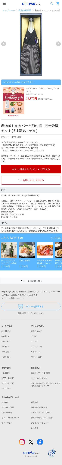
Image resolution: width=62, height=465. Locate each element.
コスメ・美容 (36, 357)
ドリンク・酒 (36, 347)
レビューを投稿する (31, 306)
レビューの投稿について (13, 298)
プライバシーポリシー (40, 423)
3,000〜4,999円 (7, 378)
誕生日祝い (5, 331)
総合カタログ (36, 331)
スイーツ (34, 341)
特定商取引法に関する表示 (42, 418)
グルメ (33, 336)
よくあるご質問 (7, 407)
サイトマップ (6, 423)
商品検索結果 (25, 10)
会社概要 (34, 428)
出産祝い (5, 347)
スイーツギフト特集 (39, 378)
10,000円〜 (6, 388)
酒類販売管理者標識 (39, 407)
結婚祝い (5, 336)
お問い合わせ (6, 413)
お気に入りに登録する (31, 180)
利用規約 (34, 402)
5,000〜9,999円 (7, 383)
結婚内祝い (5, 341)
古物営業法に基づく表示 (41, 413)
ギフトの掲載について (10, 418)
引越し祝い (5, 357)
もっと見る (55, 238)
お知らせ (5, 402)
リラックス (35, 352)
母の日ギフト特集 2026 (40, 373)
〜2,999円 (5, 373)
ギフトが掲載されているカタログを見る (31, 169)
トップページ (8, 10)
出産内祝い (5, 352)
